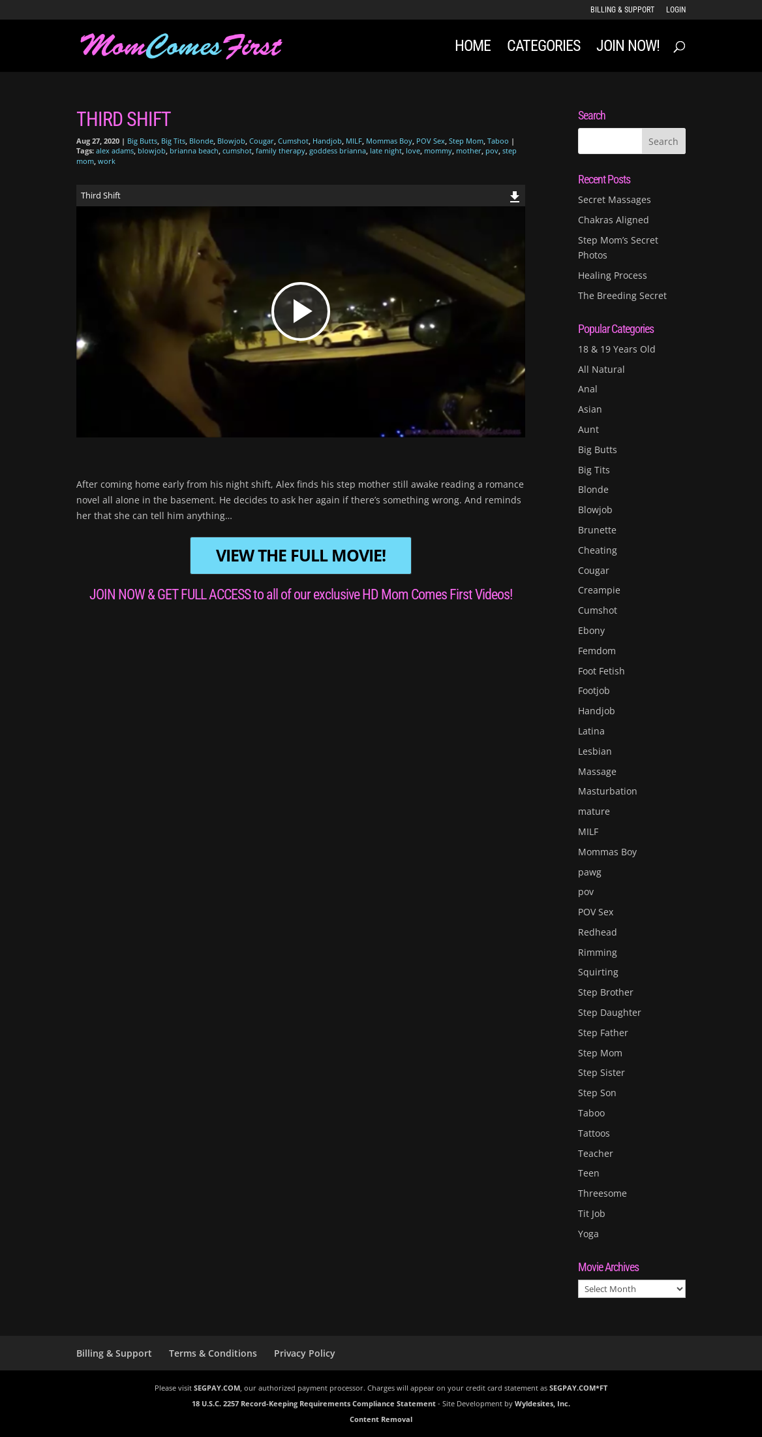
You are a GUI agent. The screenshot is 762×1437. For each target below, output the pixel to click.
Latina (591, 731)
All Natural (601, 369)
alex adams (115, 150)
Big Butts (142, 141)
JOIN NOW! (628, 48)
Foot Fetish (601, 671)
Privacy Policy (304, 1353)
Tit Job (591, 1213)
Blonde (201, 141)
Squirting (598, 972)
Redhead (597, 932)
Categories (543, 48)
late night (386, 150)
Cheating (597, 550)
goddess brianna (337, 150)
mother (468, 150)
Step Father (603, 1032)
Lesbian (595, 751)
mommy (438, 150)
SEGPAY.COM (217, 1388)
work (106, 161)
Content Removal (381, 1419)
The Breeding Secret (622, 295)
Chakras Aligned (613, 219)
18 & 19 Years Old (617, 349)
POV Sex (430, 141)
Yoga (588, 1233)
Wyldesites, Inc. (542, 1403)
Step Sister (601, 1072)
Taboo (498, 141)
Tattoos (594, 1133)
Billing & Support (622, 10)
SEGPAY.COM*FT (578, 1388)
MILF (354, 141)
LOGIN (676, 10)
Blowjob (231, 141)
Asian (590, 409)
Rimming (597, 952)
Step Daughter (609, 1012)
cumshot (237, 150)
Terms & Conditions (213, 1353)
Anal (588, 389)
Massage (597, 771)
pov (491, 150)
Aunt (588, 429)
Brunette (597, 530)
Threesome (602, 1193)
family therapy (280, 150)
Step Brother (605, 992)
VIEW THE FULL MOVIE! (301, 555)
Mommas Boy (389, 141)
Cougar (261, 141)
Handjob (327, 141)
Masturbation (607, 791)
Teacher (595, 1153)
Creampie (599, 590)
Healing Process (612, 275)
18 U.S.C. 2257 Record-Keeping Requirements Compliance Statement (314, 1403)
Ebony (591, 630)
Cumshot (293, 141)
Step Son (597, 1092)
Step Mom (466, 141)
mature (594, 811)
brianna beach (194, 150)
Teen (589, 1173)
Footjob (594, 690)
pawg (590, 872)
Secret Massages (614, 199)
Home (473, 48)
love (413, 150)
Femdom (597, 650)
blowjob (152, 150)
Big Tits (173, 141)
